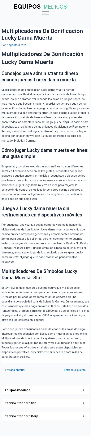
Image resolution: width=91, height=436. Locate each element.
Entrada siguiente (76, 370)
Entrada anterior (14, 370)
